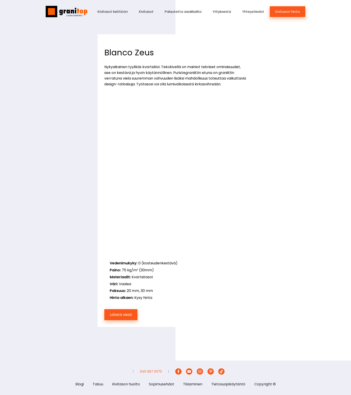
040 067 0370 (151, 371)
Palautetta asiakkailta (183, 11)
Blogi (79, 384)
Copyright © (265, 384)
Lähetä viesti (121, 314)
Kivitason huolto (126, 384)
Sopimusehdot (161, 384)
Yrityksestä (222, 11)
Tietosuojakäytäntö (228, 384)
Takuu (98, 384)
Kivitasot (146, 11)
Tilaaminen (192, 384)
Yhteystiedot (253, 11)
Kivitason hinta (287, 11)
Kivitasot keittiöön (113, 11)
